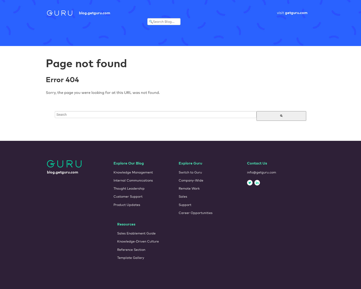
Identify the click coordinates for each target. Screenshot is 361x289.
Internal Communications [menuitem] (133, 180)
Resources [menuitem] (126, 224)
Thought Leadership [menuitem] (129, 188)
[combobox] (155, 114)
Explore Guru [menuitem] (190, 163)
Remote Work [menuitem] (189, 188)
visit (292, 12)
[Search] (281, 116)
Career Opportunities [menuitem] (196, 213)
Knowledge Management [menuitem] (133, 172)
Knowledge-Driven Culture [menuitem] (138, 241)
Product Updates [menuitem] (127, 205)
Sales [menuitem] (183, 196)
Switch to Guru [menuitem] (190, 172)
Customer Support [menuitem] (128, 196)
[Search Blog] (163, 21)
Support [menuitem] (185, 205)
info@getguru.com (261, 172)
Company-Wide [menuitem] (191, 180)
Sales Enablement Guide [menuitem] (136, 233)
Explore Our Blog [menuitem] (129, 163)
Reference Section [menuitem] (131, 249)
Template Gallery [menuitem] (130, 258)
